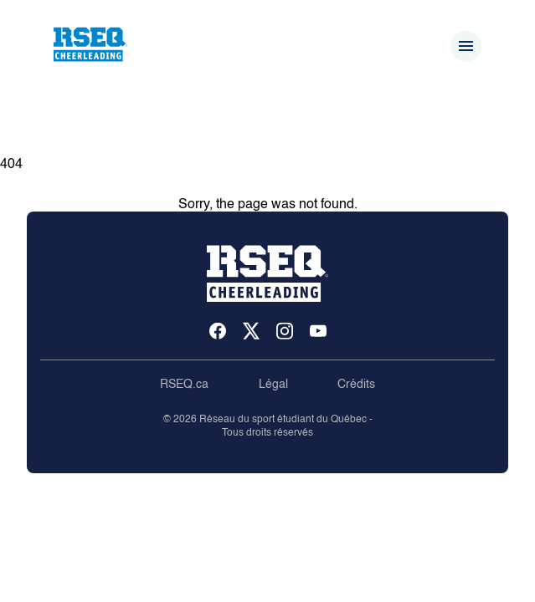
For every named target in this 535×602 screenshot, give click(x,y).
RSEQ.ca (184, 384)
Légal (273, 384)
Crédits (356, 384)
